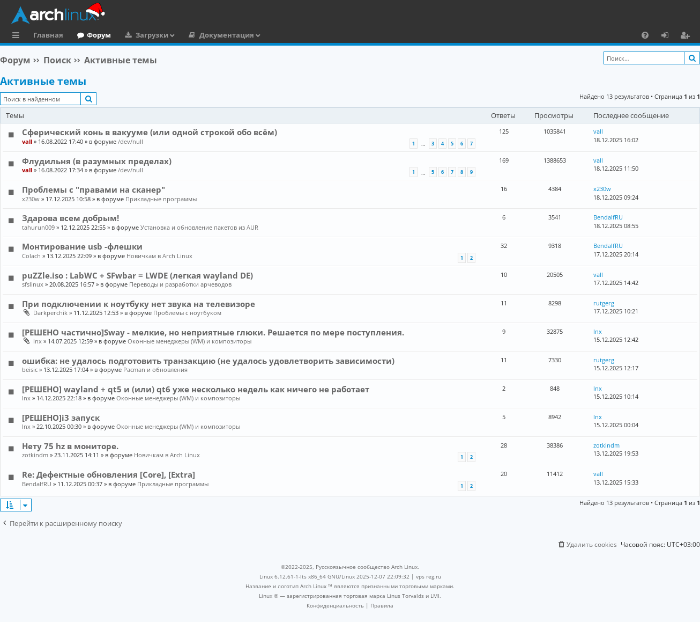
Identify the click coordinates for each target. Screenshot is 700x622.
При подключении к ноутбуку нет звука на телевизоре (138, 303)
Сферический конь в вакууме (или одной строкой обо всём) (149, 132)
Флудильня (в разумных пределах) (97, 161)
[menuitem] (645, 35)
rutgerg (603, 303)
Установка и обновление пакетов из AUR (199, 227)
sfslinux (32, 284)
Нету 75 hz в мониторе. (70, 446)
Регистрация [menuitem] (687, 36)
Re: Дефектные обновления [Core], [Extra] (108, 474)
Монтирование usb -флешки (82, 246)
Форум (99, 35)
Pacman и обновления (155, 369)
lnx (37, 341)
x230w (31, 199)
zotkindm (35, 455)
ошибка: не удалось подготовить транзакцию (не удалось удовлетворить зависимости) (208, 360)
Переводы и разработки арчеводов (180, 284)
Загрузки (152, 35)
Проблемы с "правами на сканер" (93, 189)
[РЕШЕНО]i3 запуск (61, 417)
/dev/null (130, 141)
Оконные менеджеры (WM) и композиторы (189, 341)
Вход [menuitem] (668, 36)
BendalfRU (608, 217)
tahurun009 (38, 227)
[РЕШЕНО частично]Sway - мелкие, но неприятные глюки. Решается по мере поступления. (213, 332)
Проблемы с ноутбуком (187, 313)
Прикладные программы (161, 199)
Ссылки (18, 36)
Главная (48, 35)
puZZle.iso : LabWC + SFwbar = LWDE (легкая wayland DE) (137, 275)
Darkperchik (50, 313)
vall (27, 141)
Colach (31, 256)
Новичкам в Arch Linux (159, 256)
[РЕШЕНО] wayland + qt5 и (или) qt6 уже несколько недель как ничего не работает (195, 389)
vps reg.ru (428, 576)
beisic (30, 369)
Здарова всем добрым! (70, 218)
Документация (226, 35)
